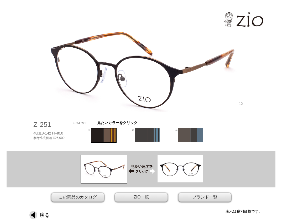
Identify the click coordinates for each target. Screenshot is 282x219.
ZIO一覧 (141, 197)
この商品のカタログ (78, 197)
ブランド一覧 (204, 197)
